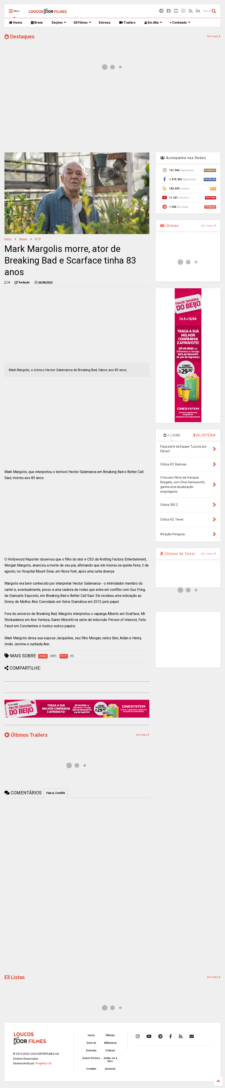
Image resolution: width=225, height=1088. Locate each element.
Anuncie (110, 1068)
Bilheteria (110, 1042)
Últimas (169, 226)
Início (8, 239)
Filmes (82, 22)
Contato (91, 1068)
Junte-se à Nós (110, 1060)
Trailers (127, 22)
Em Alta (153, 22)
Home (15, 22)
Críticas (110, 1050)
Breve (37, 22)
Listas (14, 977)
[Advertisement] (112, 113)
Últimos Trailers (26, 735)
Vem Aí (91, 1042)
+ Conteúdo (180, 22)
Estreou (104, 22)
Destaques (19, 37)
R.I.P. (38, 239)
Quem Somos (91, 1058)
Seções (59, 22)
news (23, 239)
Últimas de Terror (177, 554)
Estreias (91, 1050)
